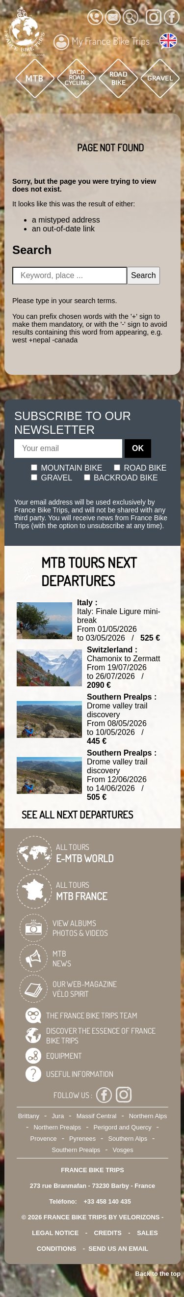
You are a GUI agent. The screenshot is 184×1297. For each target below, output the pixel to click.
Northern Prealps (57, 1127)
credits (108, 1233)
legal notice (55, 1233)
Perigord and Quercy (122, 1127)
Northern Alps (148, 1116)
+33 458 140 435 (107, 1201)
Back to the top (158, 1273)
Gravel (51, 478)
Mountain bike (67, 468)
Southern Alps (127, 1138)
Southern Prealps (76, 1150)
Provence (43, 1138)
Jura (58, 1116)
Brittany (28, 1116)
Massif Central (97, 1116)
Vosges (123, 1150)
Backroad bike (121, 478)
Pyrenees (82, 1138)
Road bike (140, 468)
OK (138, 448)
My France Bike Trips (101, 42)
